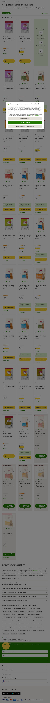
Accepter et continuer (25, 122)
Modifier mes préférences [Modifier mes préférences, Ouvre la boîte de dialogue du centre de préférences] (25, 118)
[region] (25, 115)
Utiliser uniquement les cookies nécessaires (25, 126)
